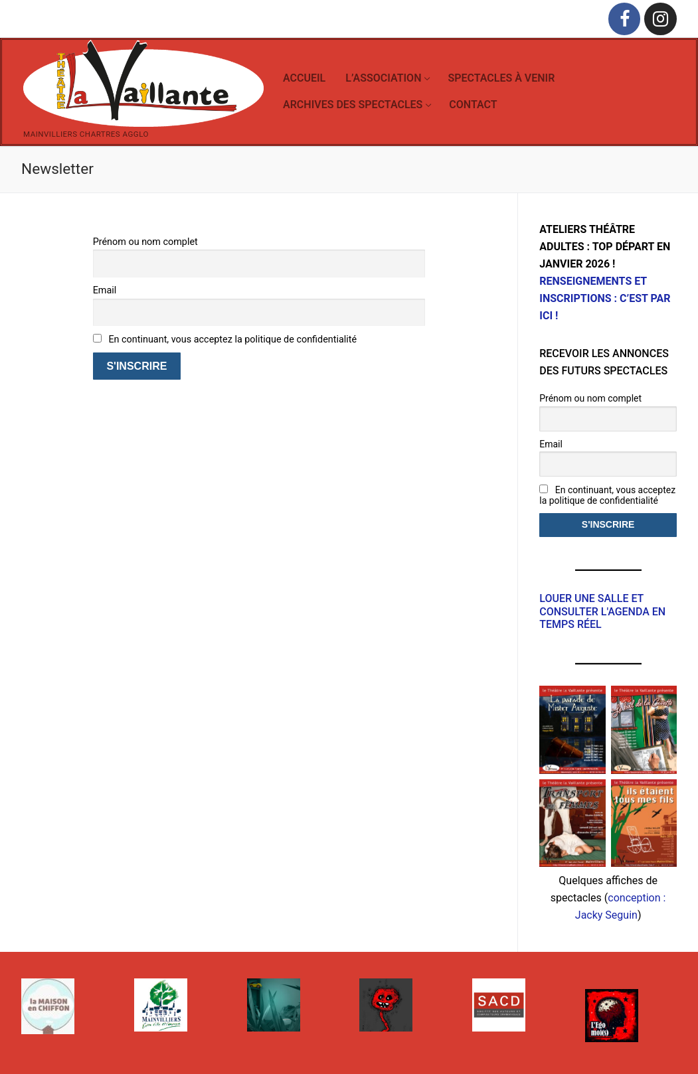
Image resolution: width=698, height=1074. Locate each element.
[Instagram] (660, 19)
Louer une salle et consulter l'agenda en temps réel (602, 611)
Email (105, 290)
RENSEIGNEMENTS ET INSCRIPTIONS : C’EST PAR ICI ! (604, 298)
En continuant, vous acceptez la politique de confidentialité (225, 339)
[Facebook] (624, 19)
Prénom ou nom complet (145, 242)
